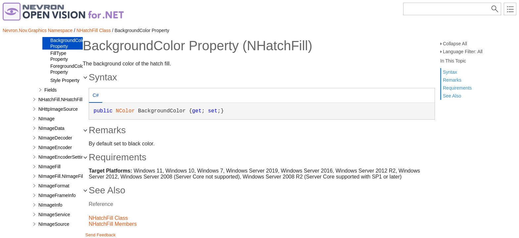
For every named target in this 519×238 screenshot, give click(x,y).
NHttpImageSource (58, 109)
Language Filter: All (463, 51)
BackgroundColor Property (68, 43)
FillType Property (59, 56)
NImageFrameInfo (57, 195)
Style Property (64, 80)
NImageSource (53, 224)
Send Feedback (100, 234)
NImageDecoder (55, 137)
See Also (452, 96)
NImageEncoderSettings (63, 157)
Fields (50, 90)
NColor (125, 111)
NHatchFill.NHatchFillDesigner (69, 99)
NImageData (51, 128)
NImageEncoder (55, 147)
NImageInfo (50, 205)
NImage (46, 118)
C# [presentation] (96, 95)
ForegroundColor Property (67, 69)
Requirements (457, 88)
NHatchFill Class (93, 30)
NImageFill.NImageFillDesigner (70, 176)
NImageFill (49, 166)
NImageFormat (53, 185)
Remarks (452, 80)
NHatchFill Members (113, 224)
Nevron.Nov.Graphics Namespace (37, 30)
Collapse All (455, 43)
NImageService (54, 214)
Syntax (450, 72)
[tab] (95, 96)
